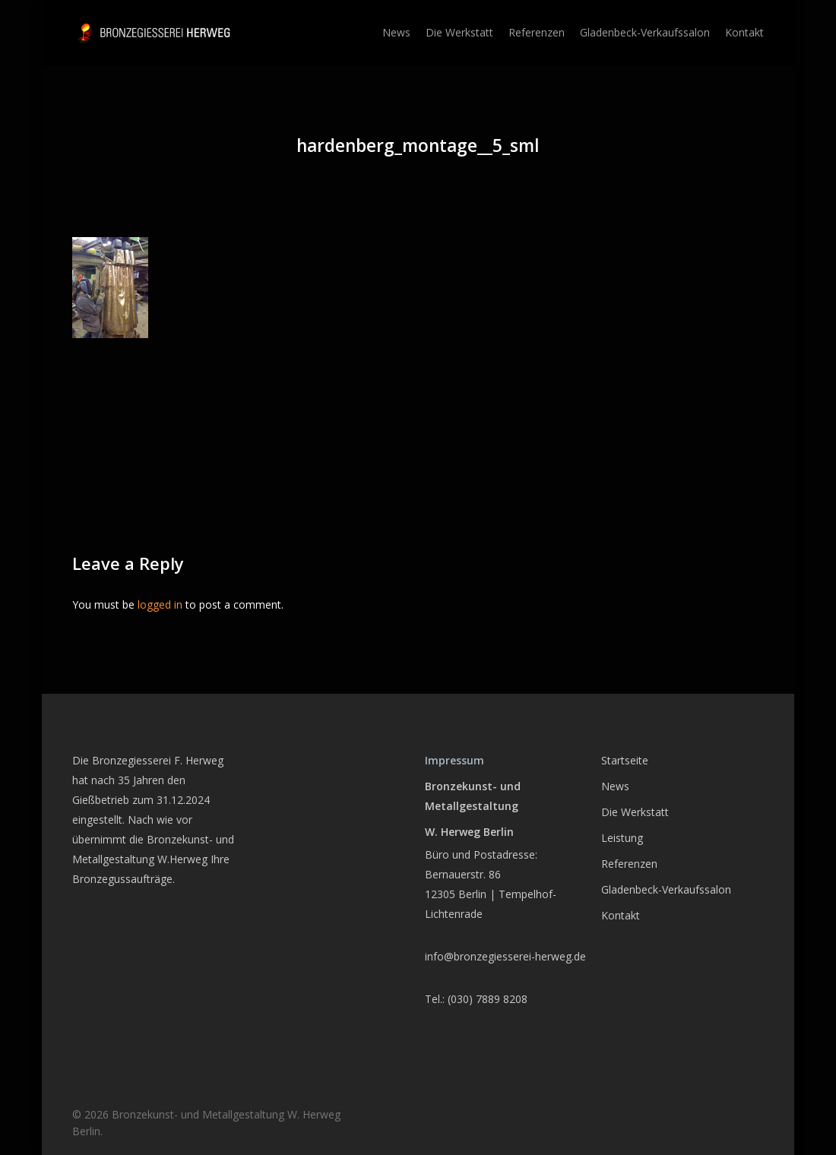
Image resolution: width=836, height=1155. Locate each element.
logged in (160, 604)
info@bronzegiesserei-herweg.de (505, 956)
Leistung (622, 838)
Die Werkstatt (635, 812)
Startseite (624, 760)
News (615, 786)
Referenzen (629, 863)
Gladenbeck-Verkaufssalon (666, 889)
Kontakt (620, 915)
